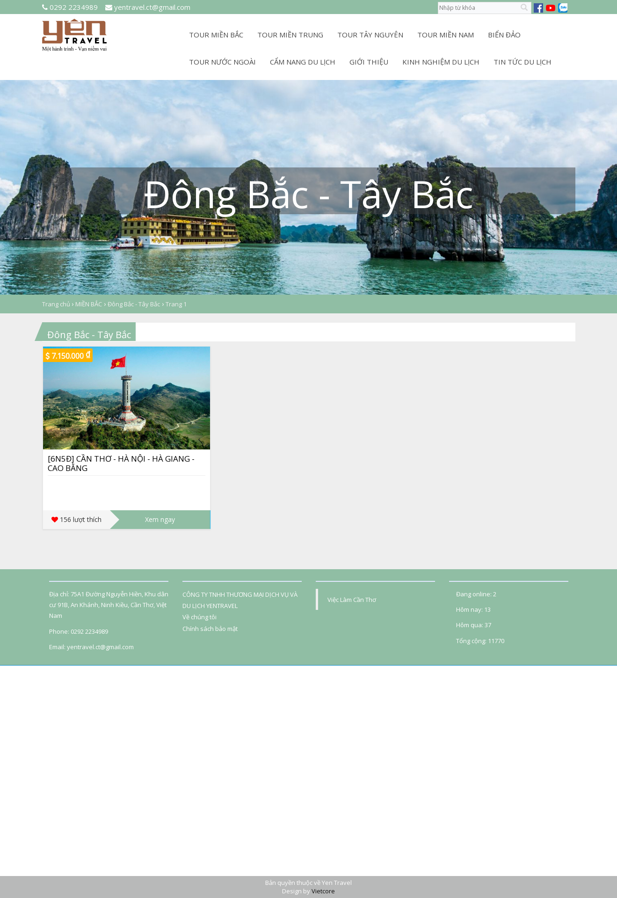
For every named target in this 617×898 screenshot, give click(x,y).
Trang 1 (176, 304)
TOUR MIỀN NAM (445, 34)
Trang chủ (57, 304)
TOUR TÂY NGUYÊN (370, 34)
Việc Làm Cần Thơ (351, 599)
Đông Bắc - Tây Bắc (134, 304)
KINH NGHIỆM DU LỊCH (440, 61)
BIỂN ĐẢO (504, 34)
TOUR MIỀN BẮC (216, 34)
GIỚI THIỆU (368, 61)
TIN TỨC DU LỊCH (523, 61)
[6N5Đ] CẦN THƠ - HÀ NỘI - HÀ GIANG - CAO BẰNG (121, 463)
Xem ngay (160, 519)
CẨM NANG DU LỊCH (302, 61)
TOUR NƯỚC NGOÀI (222, 61)
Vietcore (323, 891)
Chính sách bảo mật (210, 628)
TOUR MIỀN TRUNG (290, 34)
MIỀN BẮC (88, 304)
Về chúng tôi (199, 617)
